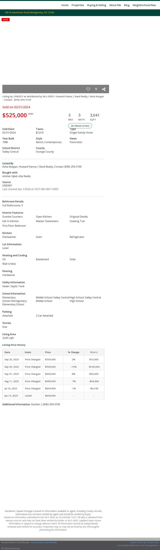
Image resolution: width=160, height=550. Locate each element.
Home (64, 5)
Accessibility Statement (128, 545)
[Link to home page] (6, 5)
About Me (115, 5)
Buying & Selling (96, 5)
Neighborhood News (145, 5)
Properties (78, 5)
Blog (127, 5)
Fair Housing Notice (150, 545)
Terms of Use (136, 542)
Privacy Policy (152, 542)
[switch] (88, 89)
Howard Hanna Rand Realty (44, 542)
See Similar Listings (80, 126)
